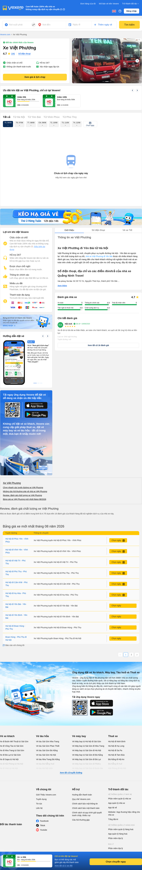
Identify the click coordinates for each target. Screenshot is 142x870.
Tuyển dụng (41, 757)
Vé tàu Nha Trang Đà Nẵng (48, 717)
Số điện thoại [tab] (98, 230)
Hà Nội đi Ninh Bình (116, 699)
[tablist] (98, 230)
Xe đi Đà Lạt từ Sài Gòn (10, 713)
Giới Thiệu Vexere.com (46, 753)
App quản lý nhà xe (116, 761)
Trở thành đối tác (130, 4)
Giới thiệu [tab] (69, 230)
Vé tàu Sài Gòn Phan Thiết (47, 704)
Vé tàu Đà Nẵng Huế (45, 722)
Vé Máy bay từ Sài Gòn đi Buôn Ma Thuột (87, 727)
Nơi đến (46, 24)
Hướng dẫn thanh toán (82, 753)
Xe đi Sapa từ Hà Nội (9, 717)
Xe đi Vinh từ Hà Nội (9, 726)
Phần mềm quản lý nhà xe (119, 757)
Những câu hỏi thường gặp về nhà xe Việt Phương (25, 449)
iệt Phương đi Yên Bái (102, 256)
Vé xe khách (7, 694)
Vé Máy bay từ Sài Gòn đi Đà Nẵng (87, 713)
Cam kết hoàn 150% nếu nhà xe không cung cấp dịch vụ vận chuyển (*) (44, 7)
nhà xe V (89, 256)
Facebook (44, 779)
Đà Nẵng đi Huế (115, 722)
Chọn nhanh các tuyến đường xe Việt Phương (23, 445)
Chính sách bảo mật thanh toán (86, 766)
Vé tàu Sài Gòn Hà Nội (46, 713)
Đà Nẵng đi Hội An (116, 717)
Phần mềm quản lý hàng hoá (120, 787)
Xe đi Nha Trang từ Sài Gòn (12, 708)
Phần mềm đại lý (115, 796)
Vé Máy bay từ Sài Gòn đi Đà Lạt (86, 717)
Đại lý (111, 802)
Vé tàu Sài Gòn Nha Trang (47, 699)
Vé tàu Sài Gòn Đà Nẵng (47, 708)
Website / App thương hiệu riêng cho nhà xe (124, 771)
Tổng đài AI (113, 777)
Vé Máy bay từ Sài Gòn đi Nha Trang (88, 704)
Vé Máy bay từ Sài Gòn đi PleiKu (86, 722)
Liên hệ (39, 766)
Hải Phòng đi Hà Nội (117, 726)
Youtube (43, 788)
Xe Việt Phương (12, 441)
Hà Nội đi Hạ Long (116, 704)
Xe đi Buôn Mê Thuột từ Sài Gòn (14, 699)
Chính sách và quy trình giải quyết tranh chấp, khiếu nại (87, 772)
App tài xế (112, 766)
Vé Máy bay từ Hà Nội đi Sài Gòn (86, 699)
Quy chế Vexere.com (81, 757)
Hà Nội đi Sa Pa (115, 708)
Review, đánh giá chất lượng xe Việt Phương (22, 453)
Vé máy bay (79, 694)
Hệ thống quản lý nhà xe (120, 752)
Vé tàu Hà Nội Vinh (44, 726)
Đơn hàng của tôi (88, 4)
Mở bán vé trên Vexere (109, 4)
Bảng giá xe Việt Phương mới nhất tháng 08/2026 (24, 457)
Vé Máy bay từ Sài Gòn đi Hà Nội (86, 708)
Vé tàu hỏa (42, 694)
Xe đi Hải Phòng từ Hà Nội (11, 722)
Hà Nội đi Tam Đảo (116, 713)
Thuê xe (113, 694)
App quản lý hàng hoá (117, 792)
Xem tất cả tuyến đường (71, 731)
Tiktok (42, 783)
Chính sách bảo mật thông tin (85, 762)
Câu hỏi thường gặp (81, 778)
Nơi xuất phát (16, 24)
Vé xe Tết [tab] (127, 230)
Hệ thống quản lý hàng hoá (121, 783)
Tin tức (39, 762)
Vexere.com (5, 34)
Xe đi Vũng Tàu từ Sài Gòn (11, 704)
